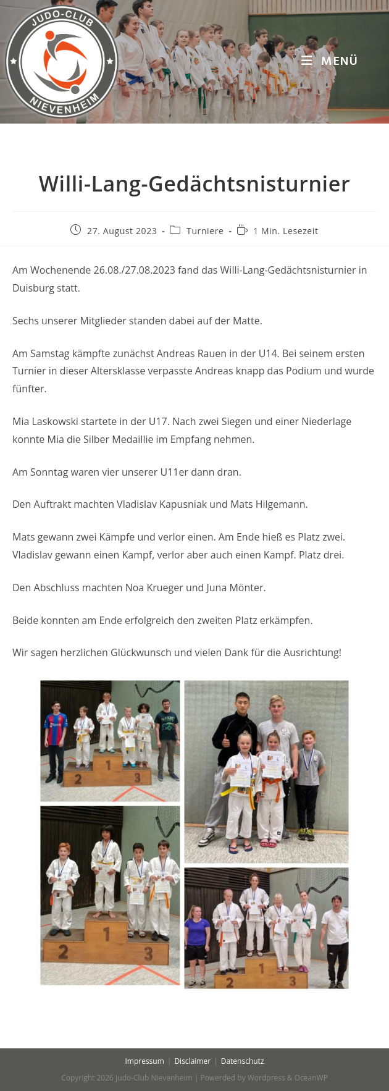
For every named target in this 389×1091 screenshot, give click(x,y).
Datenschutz (242, 1061)
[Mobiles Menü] (329, 62)
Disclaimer (192, 1061)
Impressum (144, 1061)
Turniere (205, 231)
